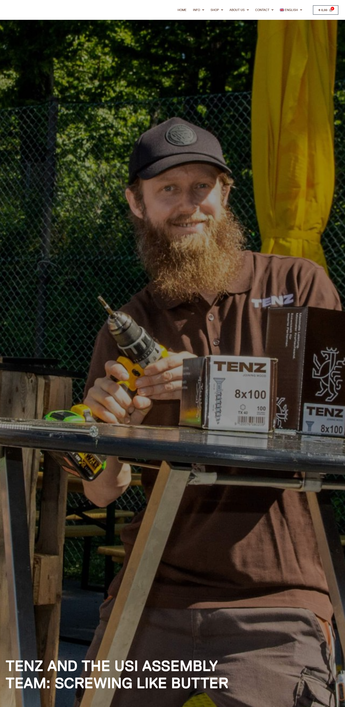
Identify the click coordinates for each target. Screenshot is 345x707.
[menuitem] (290, 11)
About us (238, 11)
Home (181, 11)
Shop (216, 11)
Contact (264, 11)
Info (198, 11)
